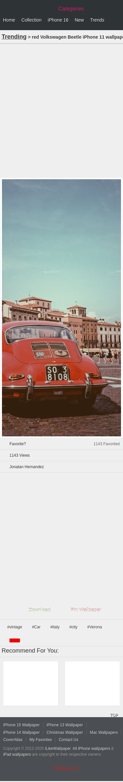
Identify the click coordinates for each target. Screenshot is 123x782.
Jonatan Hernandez (27, 467)
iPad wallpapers (17, 754)
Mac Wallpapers (104, 732)
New (79, 20)
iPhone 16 (58, 20)
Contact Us (68, 739)
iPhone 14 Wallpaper (21, 732)
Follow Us (65, 768)
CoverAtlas (13, 739)
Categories (71, 8)
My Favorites (41, 739)
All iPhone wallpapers (91, 748)
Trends (97, 20)
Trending (14, 36)
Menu (116, 20)
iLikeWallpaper (58, 748)
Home (9, 20)
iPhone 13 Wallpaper (65, 725)
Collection (31, 20)
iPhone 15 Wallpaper (21, 725)
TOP (114, 715)
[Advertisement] (61, 109)
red (15, 640)
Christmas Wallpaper (65, 732)
